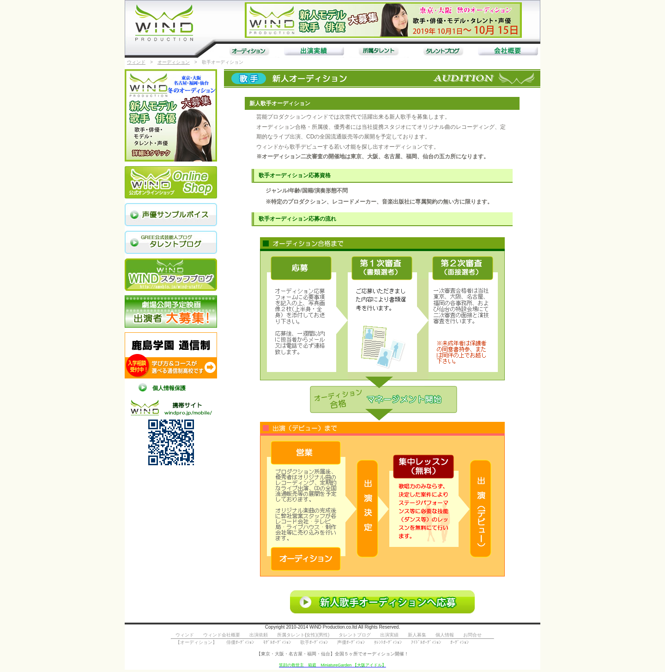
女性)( (312, 634)
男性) (324, 634)
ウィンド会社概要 (221, 634)
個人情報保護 (169, 388)
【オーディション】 (196, 642)
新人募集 (417, 634)
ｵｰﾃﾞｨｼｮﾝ (459, 642)
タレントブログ (355, 634)
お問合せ (472, 634)
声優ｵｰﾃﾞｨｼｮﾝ (351, 642)
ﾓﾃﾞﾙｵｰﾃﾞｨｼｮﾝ (277, 642)
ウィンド (136, 62)
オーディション (173, 62)
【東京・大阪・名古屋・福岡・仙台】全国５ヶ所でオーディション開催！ (332, 653)
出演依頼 (258, 634)
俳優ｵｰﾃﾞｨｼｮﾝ (240, 642)
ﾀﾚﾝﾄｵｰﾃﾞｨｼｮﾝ (388, 642)
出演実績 (389, 634)
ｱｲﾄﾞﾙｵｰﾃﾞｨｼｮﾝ (426, 642)
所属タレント (291, 634)
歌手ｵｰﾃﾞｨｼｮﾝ (314, 642)
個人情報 (444, 634)
